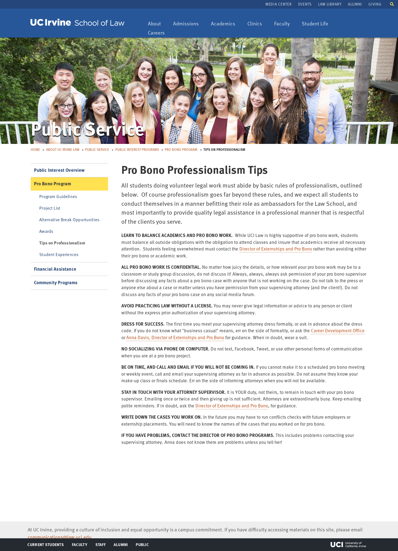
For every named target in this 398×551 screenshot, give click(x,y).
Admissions (186, 23)
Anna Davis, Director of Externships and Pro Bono (175, 337)
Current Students (45, 546)
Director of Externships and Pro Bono (275, 248)
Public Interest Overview (59, 170)
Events (305, 4)
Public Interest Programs (137, 149)
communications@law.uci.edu (59, 537)
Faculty (284, 23)
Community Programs (56, 282)
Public (142, 546)
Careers (159, 33)
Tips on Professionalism (62, 242)
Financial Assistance (55, 268)
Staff (102, 546)
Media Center (278, 4)
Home (35, 149)
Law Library (329, 4)
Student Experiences (58, 254)
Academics (223, 23)
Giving (374, 4)
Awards (46, 231)
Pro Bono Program (181, 149)
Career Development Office (338, 330)
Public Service (97, 149)
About (157, 23)
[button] (392, 3)
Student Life (315, 23)
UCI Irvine (348, 544)
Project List (49, 208)
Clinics (257, 23)
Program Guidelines (58, 196)
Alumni (355, 4)
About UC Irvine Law (62, 149)
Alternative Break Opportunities (69, 219)
